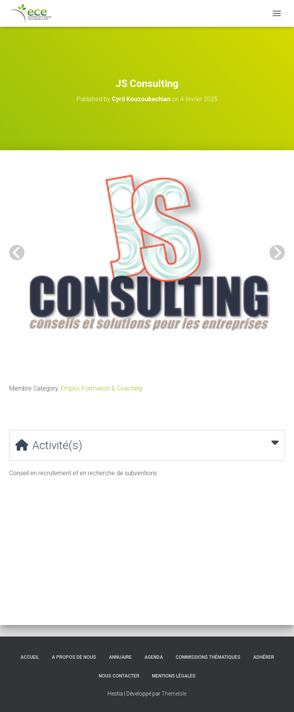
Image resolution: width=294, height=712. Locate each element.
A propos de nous (74, 657)
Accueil (29, 657)
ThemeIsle (174, 694)
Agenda (153, 657)
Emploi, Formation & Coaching (101, 388)
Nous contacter (119, 676)
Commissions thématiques (208, 657)
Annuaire (120, 657)
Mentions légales (174, 676)
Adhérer (263, 657)
